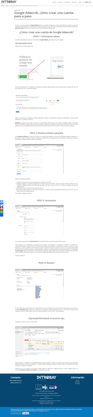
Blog (80, 2)
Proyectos (67, 2)
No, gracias (25, 413)
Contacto (74, 2)
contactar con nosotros (31, 370)
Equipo (54, 2)
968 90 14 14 (18, 382)
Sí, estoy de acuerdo (16, 413)
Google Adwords (44, 40)
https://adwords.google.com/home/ (23, 43)
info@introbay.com (17, 380)
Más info (46, 410)
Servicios (60, 2)
